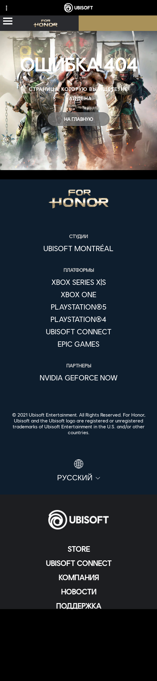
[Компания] (78, 577)
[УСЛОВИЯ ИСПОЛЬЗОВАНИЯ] (78, 649)
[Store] (78, 549)
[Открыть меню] (7, 21)
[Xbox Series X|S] (78, 282)
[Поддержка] (78, 606)
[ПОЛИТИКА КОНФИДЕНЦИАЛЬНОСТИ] (78, 639)
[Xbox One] (78, 294)
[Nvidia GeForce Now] (78, 378)
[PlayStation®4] (78, 319)
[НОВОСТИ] (78, 592)
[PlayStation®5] (78, 307)
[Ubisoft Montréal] (78, 248)
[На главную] (79, 119)
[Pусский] (78, 470)
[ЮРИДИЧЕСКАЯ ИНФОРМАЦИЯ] (78, 660)
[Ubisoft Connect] (78, 563)
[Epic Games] (78, 344)
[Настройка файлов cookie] (78, 670)
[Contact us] (78, 629)
